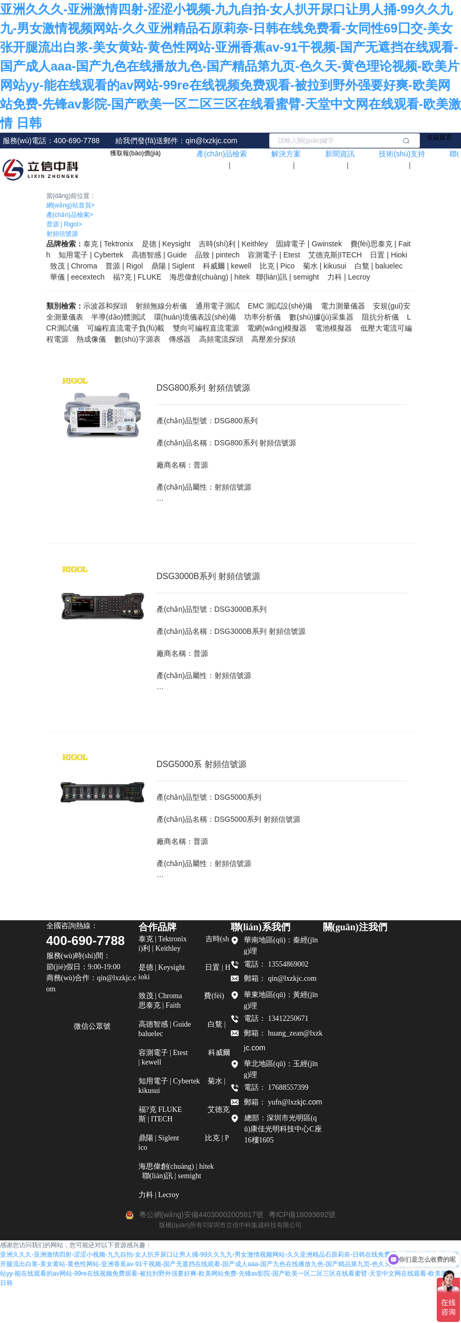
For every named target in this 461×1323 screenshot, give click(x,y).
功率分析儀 (262, 317)
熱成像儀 (91, 339)
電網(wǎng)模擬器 (277, 328)
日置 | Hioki (388, 255)
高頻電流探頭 (221, 339)
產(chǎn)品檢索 (69, 214)
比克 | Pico (277, 266)
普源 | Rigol (64, 224)
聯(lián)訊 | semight (287, 277)
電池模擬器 (333, 328)
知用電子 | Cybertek (90, 255)
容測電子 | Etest (274, 255)
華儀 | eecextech (77, 277)
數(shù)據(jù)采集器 (321, 317)
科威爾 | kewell (227, 266)
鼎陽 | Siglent (172, 266)
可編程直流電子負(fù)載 (125, 328)
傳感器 (180, 339)
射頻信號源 (62, 233)
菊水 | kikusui (324, 266)
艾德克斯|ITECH (335, 255)
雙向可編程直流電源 (206, 328)
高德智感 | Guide (159, 255)
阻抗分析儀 (380, 317)
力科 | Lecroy (348, 277)
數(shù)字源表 (137, 339)
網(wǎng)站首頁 (70, 205)
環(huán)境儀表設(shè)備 (195, 317)
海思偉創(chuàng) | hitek (210, 277)
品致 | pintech (217, 255)
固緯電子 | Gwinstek (309, 244)
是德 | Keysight (166, 244)
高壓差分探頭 (273, 339)
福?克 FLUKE (137, 277)
